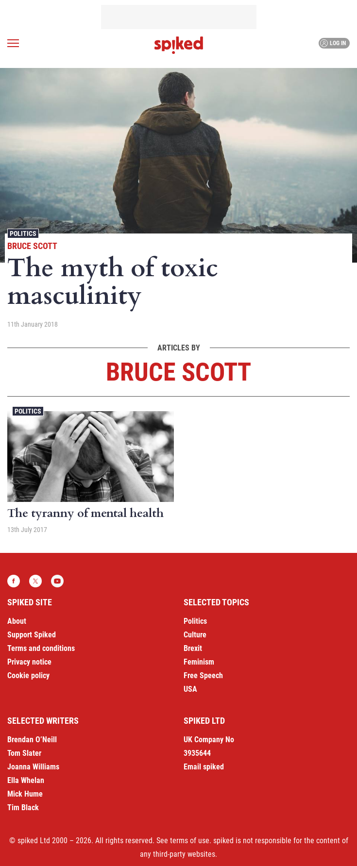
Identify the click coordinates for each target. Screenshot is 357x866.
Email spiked (204, 766)
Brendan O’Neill (32, 739)
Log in (333, 43)
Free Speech (203, 675)
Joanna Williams (33, 766)
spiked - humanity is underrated (178, 45)
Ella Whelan (25, 780)
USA (190, 689)
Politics (23, 233)
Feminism (199, 661)
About (16, 621)
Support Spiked (31, 634)
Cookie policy (28, 675)
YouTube (57, 581)
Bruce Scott (32, 246)
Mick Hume (25, 794)
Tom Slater (24, 753)
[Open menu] (13, 43)
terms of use (189, 840)
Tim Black (23, 807)
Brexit (193, 648)
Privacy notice (29, 661)
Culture (195, 634)
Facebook (13, 581)
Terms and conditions (41, 648)
